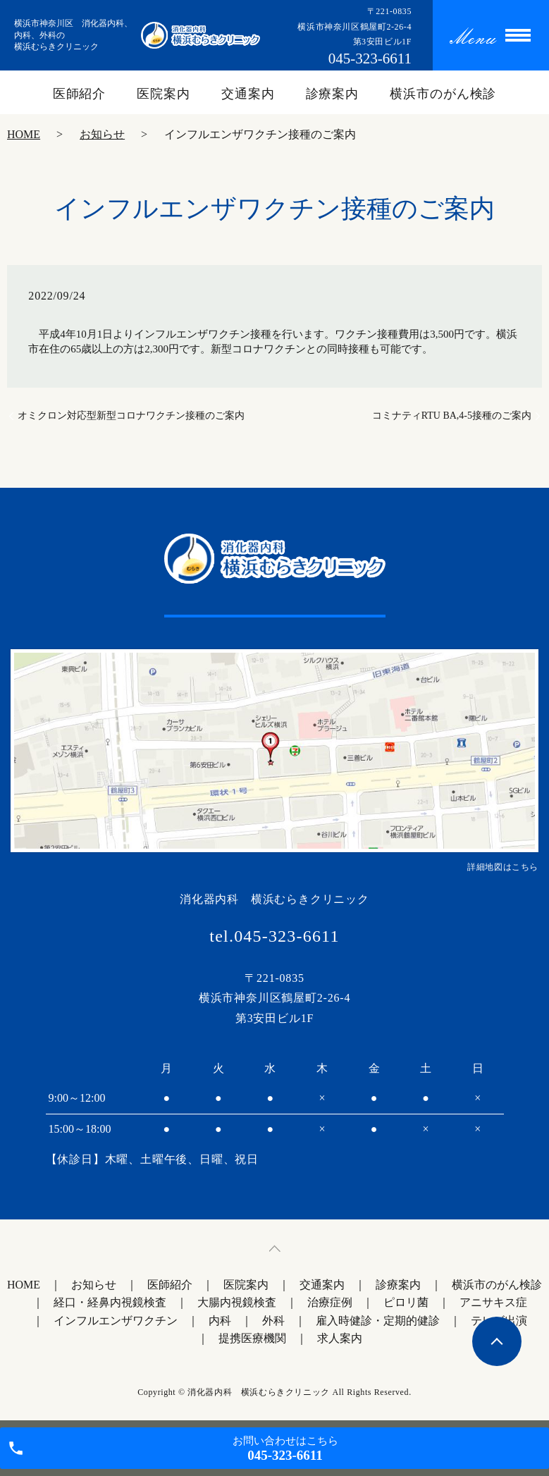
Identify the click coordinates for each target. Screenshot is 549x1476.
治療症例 (329, 1302)
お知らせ (102, 134)
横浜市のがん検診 (443, 93)
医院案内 (163, 93)
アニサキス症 (493, 1302)
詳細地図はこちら (502, 867)
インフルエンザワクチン (116, 1321)
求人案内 (339, 1338)
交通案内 (248, 93)
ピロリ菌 (405, 1302)
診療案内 (332, 93)
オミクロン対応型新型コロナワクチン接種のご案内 (131, 415)
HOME (23, 134)
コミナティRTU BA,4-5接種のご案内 (451, 415)
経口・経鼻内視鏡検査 (110, 1302)
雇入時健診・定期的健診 (378, 1321)
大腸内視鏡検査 (236, 1302)
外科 (273, 1321)
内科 (220, 1321)
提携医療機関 (252, 1338)
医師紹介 (79, 93)
